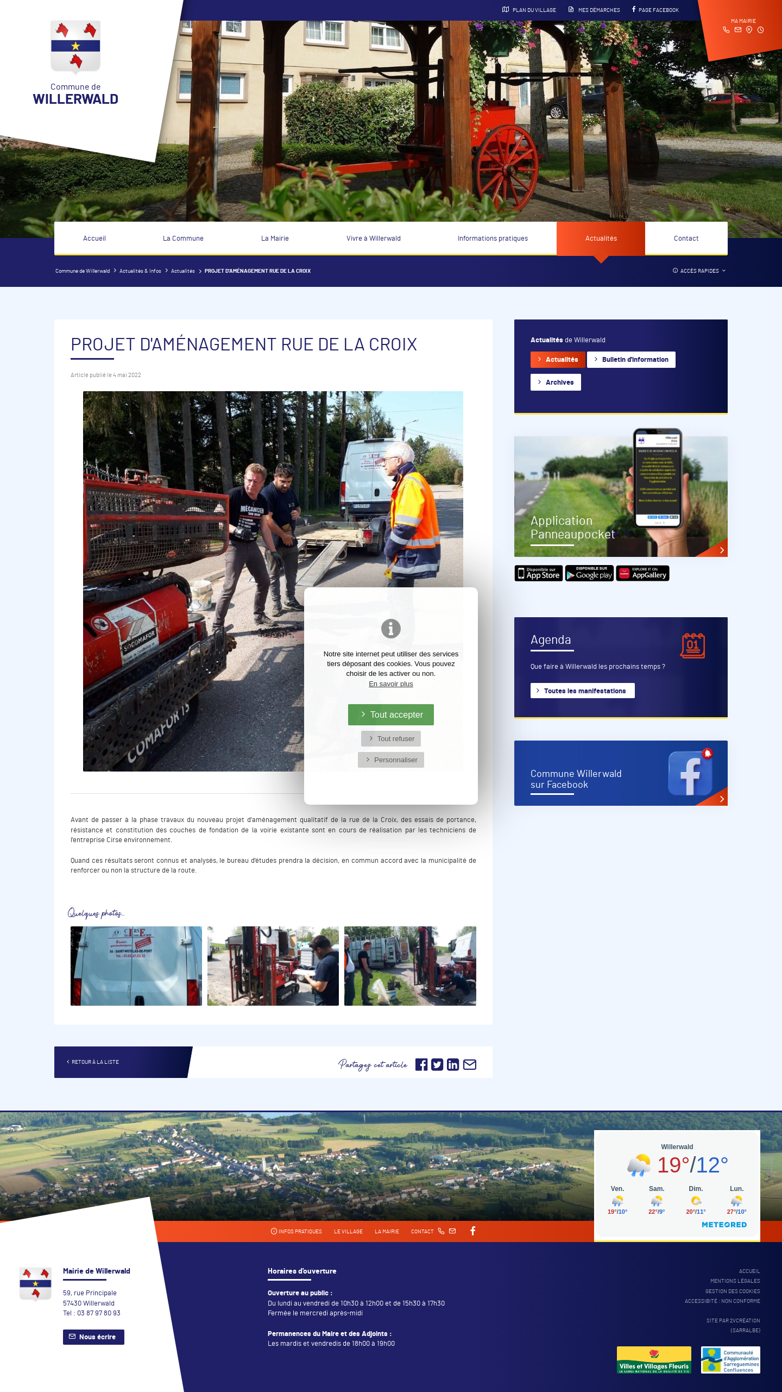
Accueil (94, 238)
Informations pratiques (493, 238)
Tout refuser (396, 739)
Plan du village (529, 10)
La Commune (183, 238)
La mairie (387, 1231)
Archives (560, 382)
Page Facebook (655, 10)
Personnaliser (396, 760)
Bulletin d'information (635, 359)
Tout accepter (397, 714)
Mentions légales (735, 1281)
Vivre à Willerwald (373, 238)
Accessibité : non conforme (722, 1301)
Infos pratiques (296, 1231)
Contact (686, 238)
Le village (348, 1231)
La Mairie (275, 238)
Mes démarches (594, 10)
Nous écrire (97, 1337)
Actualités (601, 238)
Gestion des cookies (732, 1291)
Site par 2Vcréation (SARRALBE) (733, 1325)
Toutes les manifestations (585, 691)
